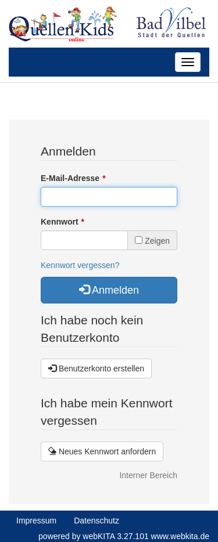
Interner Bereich (148, 475)
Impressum (36, 520)
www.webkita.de (180, 536)
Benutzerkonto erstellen (96, 368)
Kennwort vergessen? (80, 265)
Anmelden (109, 290)
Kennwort (59, 221)
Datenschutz (96, 520)
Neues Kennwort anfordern (102, 451)
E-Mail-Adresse (70, 178)
